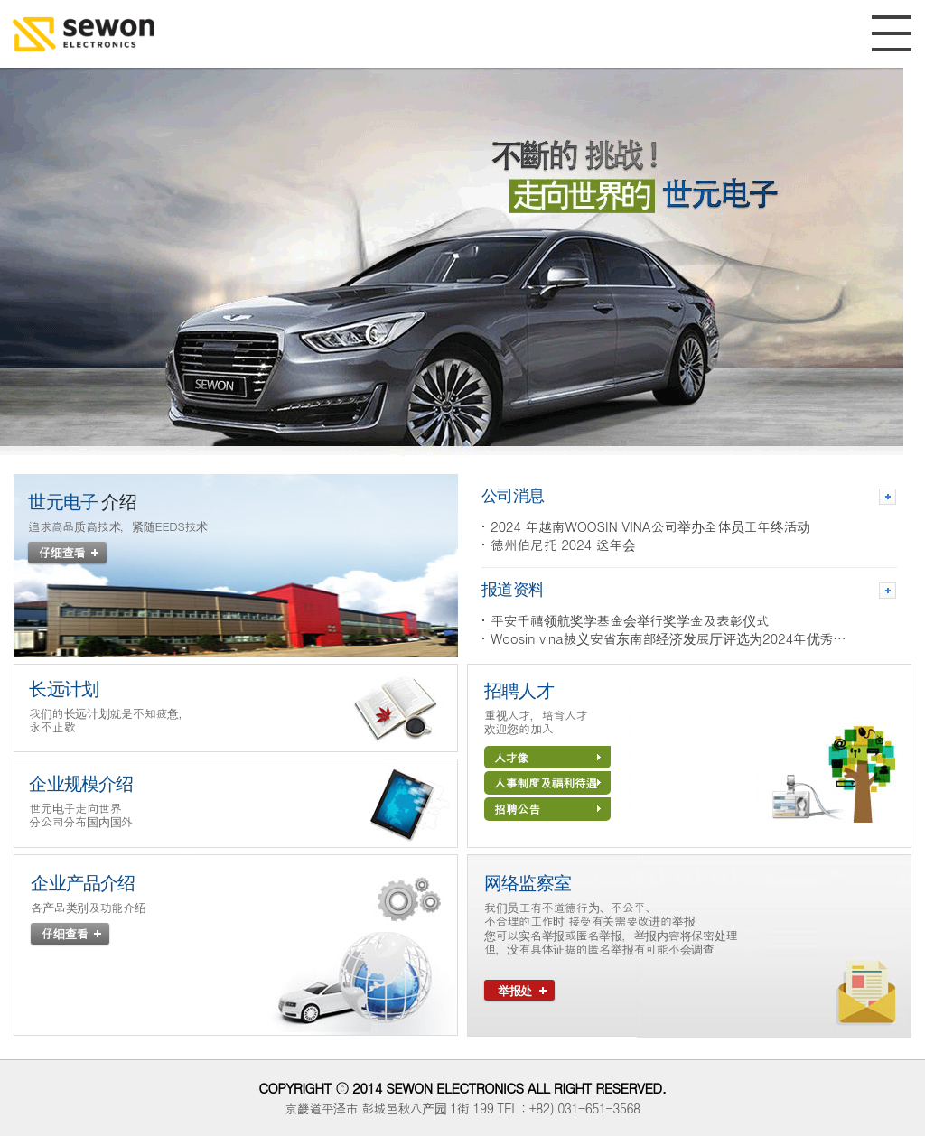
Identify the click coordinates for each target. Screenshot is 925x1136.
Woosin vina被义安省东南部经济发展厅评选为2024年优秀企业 (673, 638)
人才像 (547, 757)
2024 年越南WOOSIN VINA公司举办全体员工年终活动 (650, 526)
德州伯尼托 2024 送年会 (563, 544)
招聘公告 (547, 808)
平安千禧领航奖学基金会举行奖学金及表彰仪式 (630, 620)
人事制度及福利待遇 (547, 782)
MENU (891, 33)
